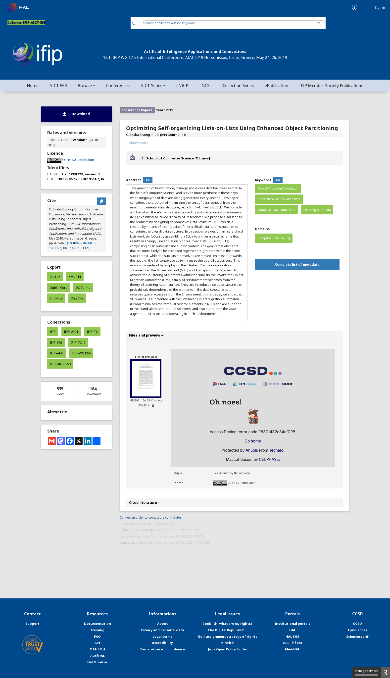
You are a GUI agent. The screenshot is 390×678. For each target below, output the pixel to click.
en (148, 180)
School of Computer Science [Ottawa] (178, 158)
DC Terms (83, 287)
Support (32, 623)
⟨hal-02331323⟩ (79, 248)
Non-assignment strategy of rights (227, 636)
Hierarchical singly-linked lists (278, 199)
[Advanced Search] (319, 23)
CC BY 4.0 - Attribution (241, 482)
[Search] (134, 24)
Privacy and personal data (162, 630)
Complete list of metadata (297, 264)
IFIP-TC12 (78, 342)
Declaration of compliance (162, 649)
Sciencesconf (357, 636)
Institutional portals (292, 623)
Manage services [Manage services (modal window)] (366, 672)
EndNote (56, 298)
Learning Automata (317, 210)
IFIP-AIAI (56, 353)
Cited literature (144, 502)
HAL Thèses (292, 642)
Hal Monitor (97, 662)
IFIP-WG (56, 342)
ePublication (276, 85)
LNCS (204, 85)
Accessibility (162, 642)
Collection (26, 22)
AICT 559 (58, 85)
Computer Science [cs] (273, 238)
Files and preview (146, 335)
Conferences (118, 85)
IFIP (53, 331)
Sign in (380, 7)
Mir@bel (227, 642)
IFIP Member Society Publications (331, 85)
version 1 (80, 140)
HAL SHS (292, 636)
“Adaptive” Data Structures (276, 210)
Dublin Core (58, 287)
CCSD (357, 623)
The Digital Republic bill (227, 630)
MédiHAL (292, 649)
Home (33, 85)
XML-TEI (75, 276)
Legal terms (162, 636)
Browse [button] (85, 85)
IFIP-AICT (71, 331)
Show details (138, 143)
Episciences (357, 630)
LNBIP (182, 85)
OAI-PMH (97, 649)
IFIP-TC (92, 331)
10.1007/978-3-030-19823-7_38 (80, 179)
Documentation (97, 623)
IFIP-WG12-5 (81, 353)
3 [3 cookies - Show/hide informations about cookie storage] (385, 672)
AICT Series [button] (151, 85)
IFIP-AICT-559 (60, 364)
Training (97, 630)
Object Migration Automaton (277, 188)
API (97, 642)
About (162, 623)
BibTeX (55, 276)
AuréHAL (97, 655)
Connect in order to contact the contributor (150, 517)
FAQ (97, 636)
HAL (292, 630)
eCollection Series (237, 85)
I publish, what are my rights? (227, 623)
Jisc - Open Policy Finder (227, 649)
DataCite (77, 298)
